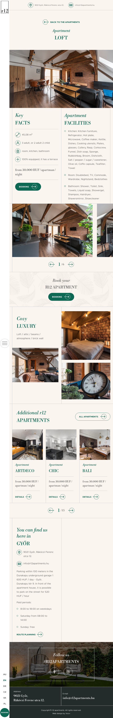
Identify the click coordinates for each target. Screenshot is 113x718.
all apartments (88, 416)
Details (19, 497)
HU (4, 674)
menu (4, 343)
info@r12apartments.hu (84, 5)
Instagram (68, 671)
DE (4, 686)
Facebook (54, 671)
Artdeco (24, 471)
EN (4, 680)
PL (5, 703)
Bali (87, 471)
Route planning (26, 634)
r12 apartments (5, 7)
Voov (68, 713)
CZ (4, 692)
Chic (54, 471)
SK (4, 697)
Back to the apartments (65, 22)
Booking (4, 712)
